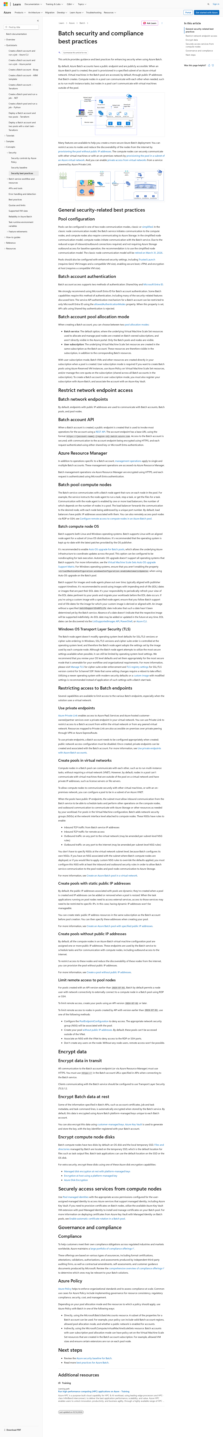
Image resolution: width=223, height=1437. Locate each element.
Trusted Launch (147, 259)
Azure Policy (64, 1288)
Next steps (191, 54)
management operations (128, 460)
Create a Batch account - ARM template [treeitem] (23, 77)
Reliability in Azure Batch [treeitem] (20, 216)
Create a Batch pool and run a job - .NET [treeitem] (23, 96)
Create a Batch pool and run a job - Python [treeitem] (23, 105)
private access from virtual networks (126, 160)
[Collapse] (38, 20)
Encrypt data (192, 39)
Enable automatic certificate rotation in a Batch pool (97, 1218)
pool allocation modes (137, 324)
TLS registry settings (138, 666)
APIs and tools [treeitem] (15, 188)
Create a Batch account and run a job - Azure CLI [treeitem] (22, 52)
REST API (100, 431)
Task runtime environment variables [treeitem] (21, 224)
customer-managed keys (110, 1124)
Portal (188, 12)
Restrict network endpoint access (201, 35)
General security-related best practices (200, 30)
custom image (141, 675)
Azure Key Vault (133, 1124)
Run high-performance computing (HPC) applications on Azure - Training (93, 1391)
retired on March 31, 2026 (148, 252)
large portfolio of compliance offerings (111, 1248)
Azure (71, 22)
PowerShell (126, 621)
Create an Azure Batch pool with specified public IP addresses (120, 926)
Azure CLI (141, 621)
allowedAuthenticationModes (110, 304)
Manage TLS (77, 666)
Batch (82, 22)
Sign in (216, 3)
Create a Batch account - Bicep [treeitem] (23, 69)
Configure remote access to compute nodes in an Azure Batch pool (116, 518)
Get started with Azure (207, 12)
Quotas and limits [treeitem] (17, 205)
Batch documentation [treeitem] (16, 33)
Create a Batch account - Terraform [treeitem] (21, 86)
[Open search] (208, 4)
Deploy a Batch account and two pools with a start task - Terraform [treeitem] (22, 126)
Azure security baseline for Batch (94, 1358)
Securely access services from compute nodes (200, 45)
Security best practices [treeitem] (22, 173)
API (105, 621)
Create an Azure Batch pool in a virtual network (112, 875)
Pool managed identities (76, 1197)
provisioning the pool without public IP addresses (84, 151)
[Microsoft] (6, 4)
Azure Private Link (68, 715)
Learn (61, 22)
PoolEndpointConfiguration (94, 1021)
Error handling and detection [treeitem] (22, 193)
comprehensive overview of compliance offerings (135, 1268)
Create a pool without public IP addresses (109, 972)
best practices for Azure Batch (93, 1362)
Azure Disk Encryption (76, 1180)
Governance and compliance (199, 50)
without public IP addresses (97, 1029)
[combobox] (21, 27)
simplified (147, 226)
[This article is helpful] (209, 65)
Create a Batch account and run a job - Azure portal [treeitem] (22, 62)
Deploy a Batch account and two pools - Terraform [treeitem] (22, 115)
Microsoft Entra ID (153, 284)
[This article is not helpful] (213, 65)
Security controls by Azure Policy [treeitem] (23, 160)
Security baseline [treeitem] (19, 167)
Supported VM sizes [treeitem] (18, 210)
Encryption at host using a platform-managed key (90, 1175)
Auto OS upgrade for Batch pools (106, 549)
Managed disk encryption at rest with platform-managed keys (97, 1171)
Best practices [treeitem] (15, 199)
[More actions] (162, 23)
